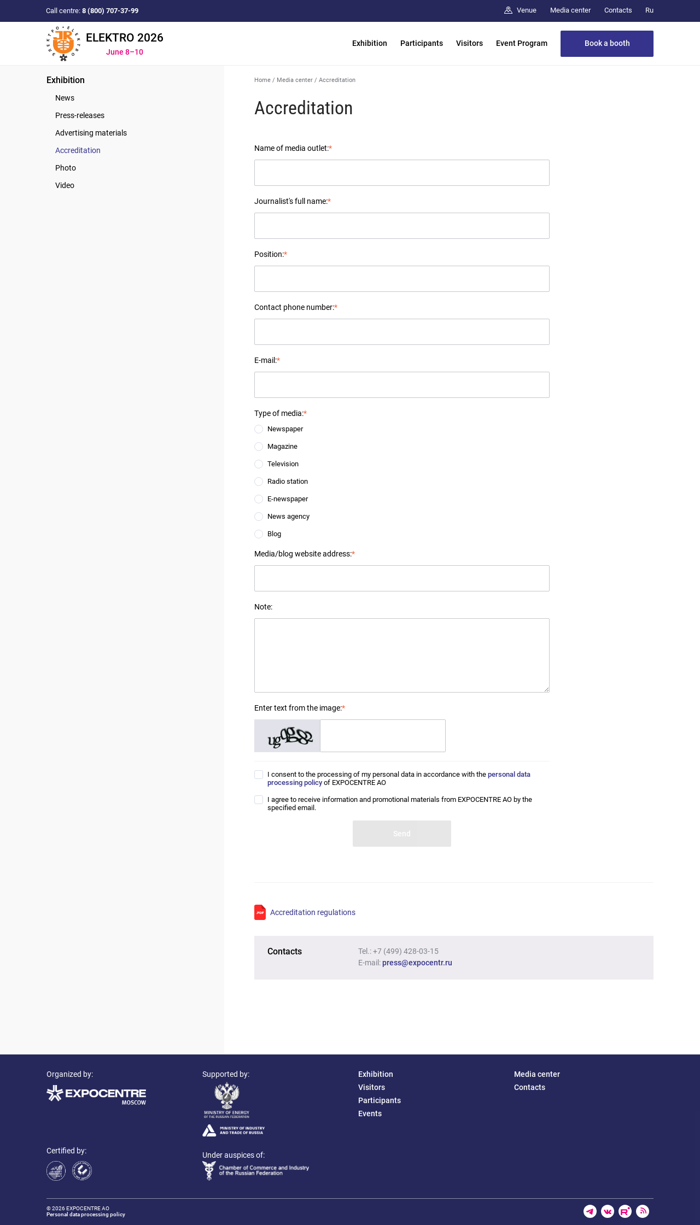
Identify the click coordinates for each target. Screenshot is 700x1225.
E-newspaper (287, 499)
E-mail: (267, 360)
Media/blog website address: (304, 553)
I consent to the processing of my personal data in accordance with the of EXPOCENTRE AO (398, 778)
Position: (270, 254)
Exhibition (369, 43)
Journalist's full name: (292, 201)
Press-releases (79, 115)
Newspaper (285, 429)
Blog (274, 534)
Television (283, 464)
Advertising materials (91, 132)
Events (370, 1113)
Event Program (521, 43)
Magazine (282, 446)
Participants (421, 43)
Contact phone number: (295, 307)
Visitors (469, 43)
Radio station (287, 481)
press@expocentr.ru (417, 962)
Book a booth (607, 43)
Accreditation (78, 150)
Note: (263, 606)
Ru (649, 10)
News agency (288, 516)
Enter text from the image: (299, 708)
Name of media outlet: (293, 148)
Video (64, 185)
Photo (65, 167)
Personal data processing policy (85, 1214)
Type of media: (280, 413)
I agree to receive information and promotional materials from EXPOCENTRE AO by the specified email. (399, 803)
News (64, 97)
